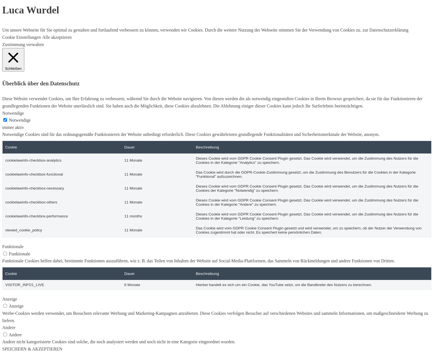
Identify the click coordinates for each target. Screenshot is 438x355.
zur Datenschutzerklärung (385, 30)
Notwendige (20, 120)
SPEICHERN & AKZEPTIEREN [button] (32, 349)
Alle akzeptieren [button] (57, 37)
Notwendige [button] (13, 113)
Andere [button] (8, 327)
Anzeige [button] (9, 299)
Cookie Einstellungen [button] (21, 37)
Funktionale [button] (12, 246)
